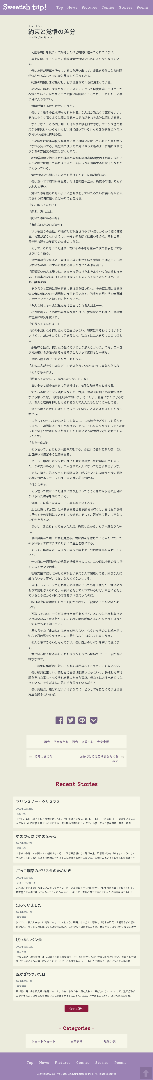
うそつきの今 (43, 756)
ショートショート (43, 1041)
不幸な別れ (61, 741)
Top (60, 7)
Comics (109, 7)
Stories (126, 7)
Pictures (90, 7)
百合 (75, 741)
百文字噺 (76, 1041)
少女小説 (103, 741)
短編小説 (109, 1041)
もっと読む (76, 1008)
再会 (47, 741)
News (73, 7)
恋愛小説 (87, 741)
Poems (143, 7)
